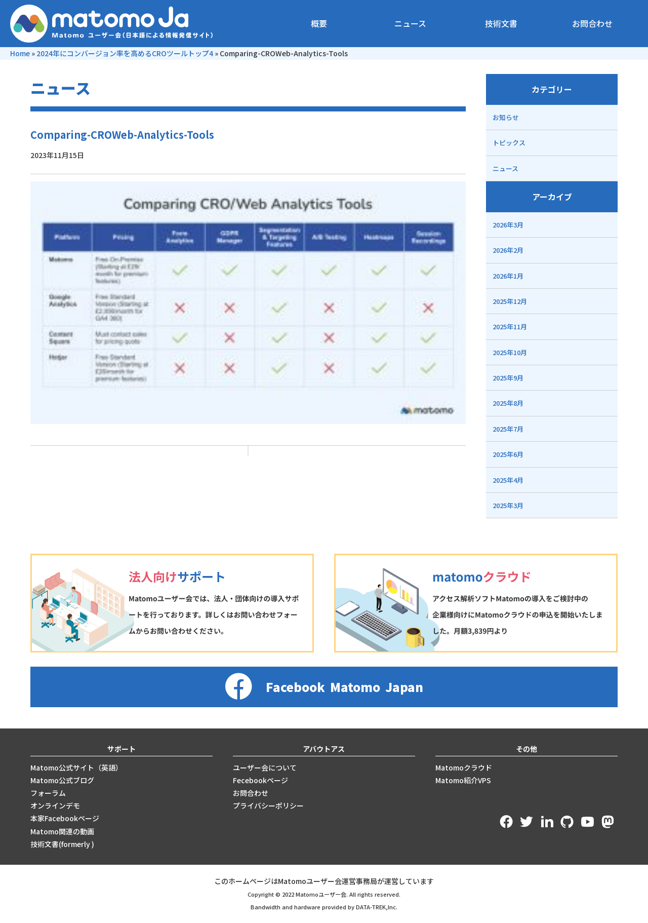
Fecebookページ (260, 780)
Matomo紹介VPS (463, 780)
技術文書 (501, 23)
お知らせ (506, 117)
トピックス (509, 142)
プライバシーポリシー (268, 805)
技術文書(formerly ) (62, 844)
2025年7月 (508, 429)
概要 (319, 23)
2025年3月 (508, 505)
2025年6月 (508, 454)
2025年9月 (508, 377)
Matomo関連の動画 (62, 831)
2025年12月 (510, 301)
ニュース (410, 23)
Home (20, 53)
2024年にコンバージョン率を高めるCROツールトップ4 (124, 53)
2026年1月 (508, 276)
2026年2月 (508, 250)
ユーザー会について (265, 767)
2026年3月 (508, 224)
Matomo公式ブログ (62, 780)
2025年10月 (510, 352)
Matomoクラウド (463, 767)
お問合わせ (592, 23)
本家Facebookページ (64, 818)
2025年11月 (510, 326)
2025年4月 (508, 480)
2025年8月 (508, 403)
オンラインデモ (55, 805)
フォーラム (48, 793)
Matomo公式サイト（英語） (76, 767)
